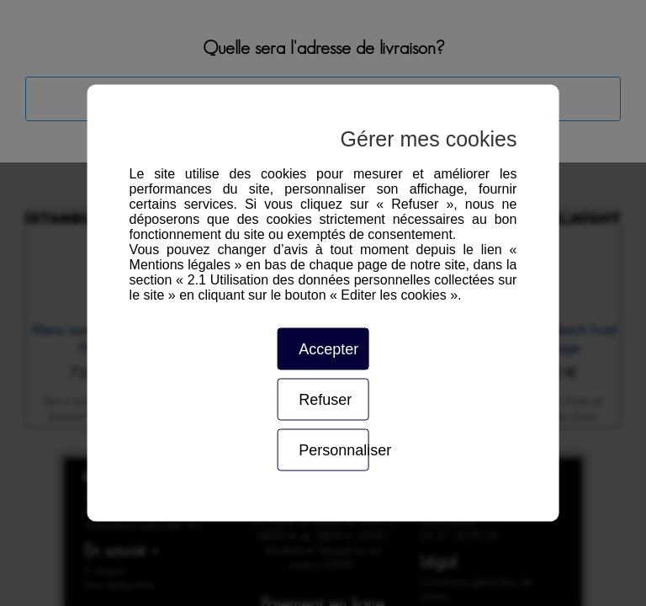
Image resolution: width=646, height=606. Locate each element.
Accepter (328, 349)
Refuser (325, 399)
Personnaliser (333, 450)
